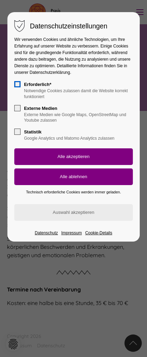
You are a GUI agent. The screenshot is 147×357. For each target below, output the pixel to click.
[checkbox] (17, 84)
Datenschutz (46, 232)
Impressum (71, 232)
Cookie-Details (98, 232)
